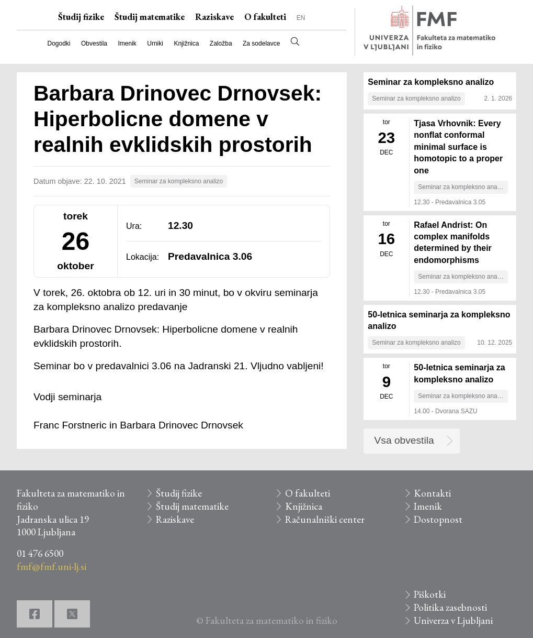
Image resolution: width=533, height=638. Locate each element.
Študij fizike (81, 17)
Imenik (127, 43)
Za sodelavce (261, 43)
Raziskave (214, 17)
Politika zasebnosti (450, 607)
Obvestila (94, 43)
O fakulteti (265, 17)
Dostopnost (438, 519)
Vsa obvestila (404, 440)
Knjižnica (186, 43)
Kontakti (432, 493)
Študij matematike (150, 17)
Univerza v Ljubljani (453, 620)
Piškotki (430, 594)
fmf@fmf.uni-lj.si (51, 566)
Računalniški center (325, 519)
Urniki (155, 43)
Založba (221, 43)
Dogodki (58, 43)
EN (301, 17)
